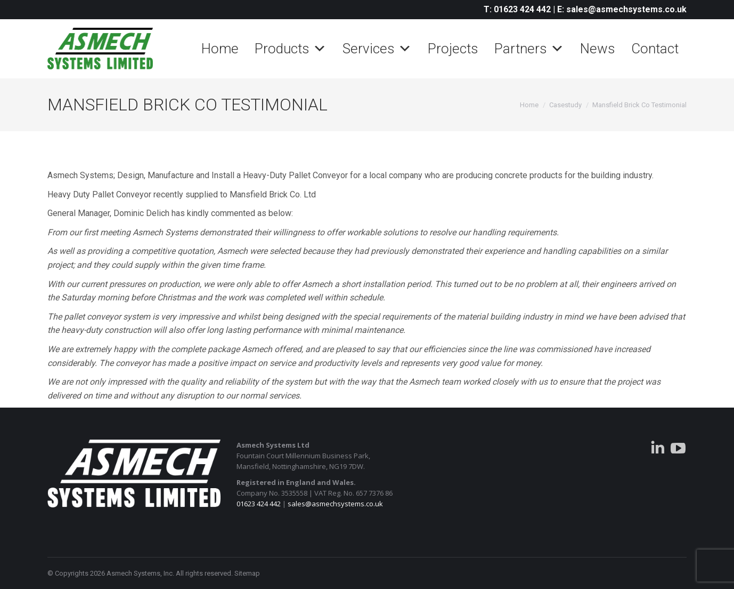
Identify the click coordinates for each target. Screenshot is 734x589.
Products (291, 49)
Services (377, 49)
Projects (453, 49)
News (597, 49)
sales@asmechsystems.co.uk (335, 503)
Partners (529, 49)
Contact (655, 49)
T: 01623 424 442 (517, 9)
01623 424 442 (258, 503)
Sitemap (247, 573)
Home (220, 49)
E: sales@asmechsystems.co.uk (622, 9)
